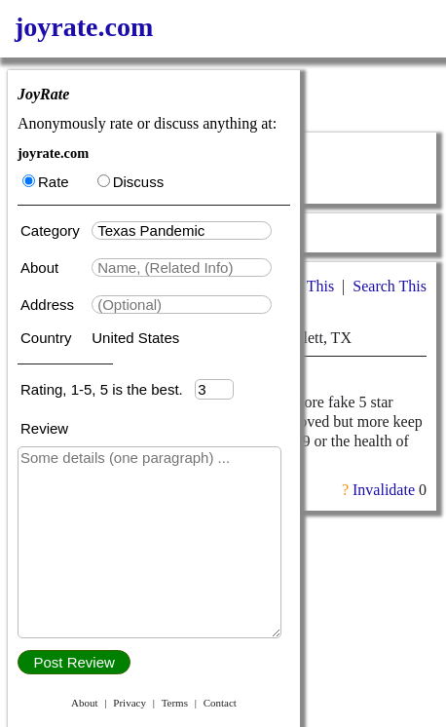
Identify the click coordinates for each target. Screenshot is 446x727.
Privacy (129, 702)
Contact (220, 702)
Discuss (131, 181)
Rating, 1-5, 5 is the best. (107, 389)
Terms (175, 702)
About (41, 267)
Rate (45, 181)
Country (48, 337)
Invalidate (384, 489)
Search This (390, 286)
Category (54, 230)
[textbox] (182, 230)
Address (49, 304)
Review (44, 428)
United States (135, 337)
